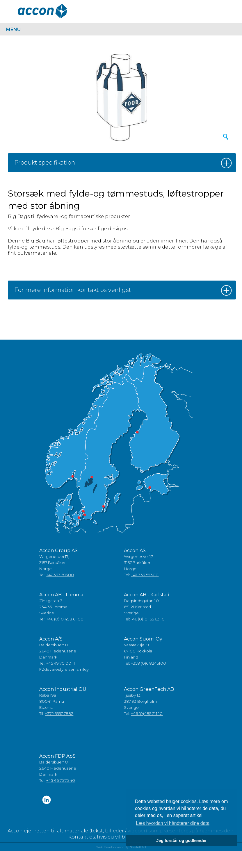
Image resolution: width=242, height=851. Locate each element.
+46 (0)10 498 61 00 (64, 619)
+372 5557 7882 (59, 713)
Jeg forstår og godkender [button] (181, 840)
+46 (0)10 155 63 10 (147, 619)
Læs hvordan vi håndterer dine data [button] (172, 823)
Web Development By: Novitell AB (121, 847)
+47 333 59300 (60, 574)
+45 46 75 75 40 (60, 780)
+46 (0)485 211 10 (147, 713)
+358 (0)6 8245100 (148, 663)
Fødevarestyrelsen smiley (64, 669)
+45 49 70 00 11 (60, 663)
